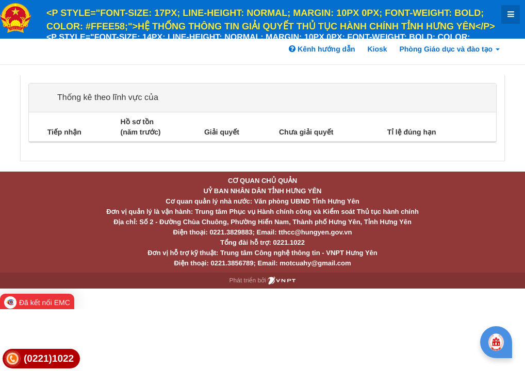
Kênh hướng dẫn (322, 49)
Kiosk (377, 49)
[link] (41, 359)
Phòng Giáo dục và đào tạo (449, 49)
